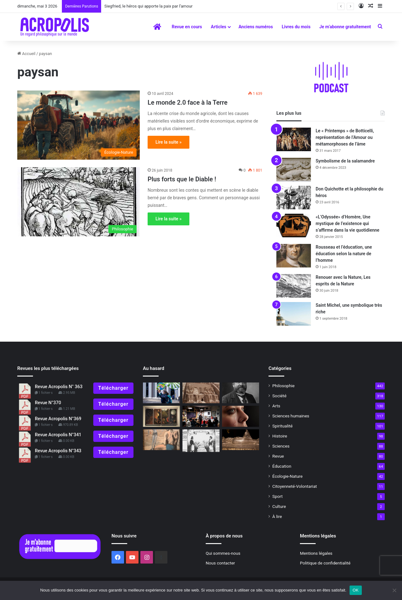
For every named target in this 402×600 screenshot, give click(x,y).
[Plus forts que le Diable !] (78, 201)
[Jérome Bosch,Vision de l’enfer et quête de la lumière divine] (161, 416)
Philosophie (283, 385)
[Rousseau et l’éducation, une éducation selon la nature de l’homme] (293, 255)
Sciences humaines (290, 415)
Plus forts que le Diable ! (182, 179)
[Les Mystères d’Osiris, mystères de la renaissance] (240, 439)
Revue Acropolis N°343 (58, 451)
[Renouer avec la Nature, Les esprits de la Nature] (293, 286)
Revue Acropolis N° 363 (59, 386)
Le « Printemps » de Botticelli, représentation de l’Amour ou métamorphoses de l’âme (345, 137)
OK (356, 590)
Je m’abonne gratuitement (345, 26)
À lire (277, 516)
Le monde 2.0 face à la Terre (187, 102)
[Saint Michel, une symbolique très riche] (293, 314)
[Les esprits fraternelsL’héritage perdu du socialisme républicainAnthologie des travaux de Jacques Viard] (240, 393)
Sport (277, 496)
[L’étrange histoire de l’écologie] (161, 393)
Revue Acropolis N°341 (58, 435)
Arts (276, 405)
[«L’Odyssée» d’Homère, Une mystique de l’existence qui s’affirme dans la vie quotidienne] (293, 225)
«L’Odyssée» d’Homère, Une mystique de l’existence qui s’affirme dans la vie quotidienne (347, 223)
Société (279, 395)
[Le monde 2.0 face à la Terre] (78, 125)
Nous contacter (220, 562)
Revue (278, 456)
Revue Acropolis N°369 (58, 418)
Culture (279, 506)
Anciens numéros (255, 26)
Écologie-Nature (287, 476)
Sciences (281, 446)
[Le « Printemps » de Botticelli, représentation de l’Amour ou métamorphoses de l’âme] (293, 139)
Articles (218, 26)
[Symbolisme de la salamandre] (293, 169)
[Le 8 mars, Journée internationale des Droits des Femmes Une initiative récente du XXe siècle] (201, 440)
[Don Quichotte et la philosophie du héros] (293, 197)
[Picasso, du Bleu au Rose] (161, 439)
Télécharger (113, 388)
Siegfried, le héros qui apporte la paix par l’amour (148, 6)
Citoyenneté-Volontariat (294, 486)
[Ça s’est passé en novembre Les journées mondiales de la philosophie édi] (201, 416)
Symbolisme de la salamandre (345, 160)
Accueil (26, 53)
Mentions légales (316, 553)
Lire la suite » (168, 142)
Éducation (281, 466)
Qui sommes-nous (223, 553)
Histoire (279, 435)
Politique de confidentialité (325, 562)
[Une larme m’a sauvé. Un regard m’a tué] (240, 416)
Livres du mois (296, 26)
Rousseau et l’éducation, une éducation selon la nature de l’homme (344, 254)
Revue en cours (187, 26)
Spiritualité (282, 425)
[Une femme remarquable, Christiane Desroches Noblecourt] (201, 393)
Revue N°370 (48, 402)
